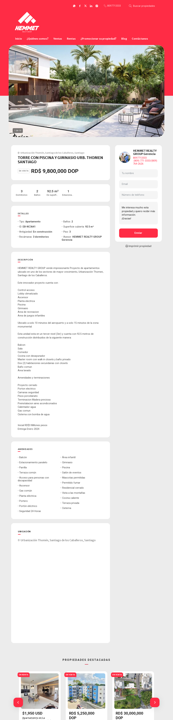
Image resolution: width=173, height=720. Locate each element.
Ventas (57, 38)
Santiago (79, 152)
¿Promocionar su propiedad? (98, 38)
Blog (124, 38)
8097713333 (140, 157)
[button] (18, 702)
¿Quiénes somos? (37, 38)
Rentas (71, 38)
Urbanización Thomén (32, 152)
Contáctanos (140, 38)
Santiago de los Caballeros (59, 152)
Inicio (18, 38)
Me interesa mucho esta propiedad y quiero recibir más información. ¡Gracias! (138, 213)
